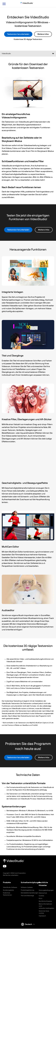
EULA (40, 898)
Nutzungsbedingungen (46, 890)
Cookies (41, 895)
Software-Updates (27, 887)
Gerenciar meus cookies (44, 912)
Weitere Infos (43, 34)
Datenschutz (43, 893)
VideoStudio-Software (10, 887)
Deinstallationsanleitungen (28, 893)
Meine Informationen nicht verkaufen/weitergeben (46, 906)
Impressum (42, 916)
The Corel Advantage (27, 895)
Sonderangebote (8, 890)
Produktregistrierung (27, 890)
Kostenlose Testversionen (7, 894)
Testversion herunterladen (18, 34)
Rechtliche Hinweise (45, 901)
